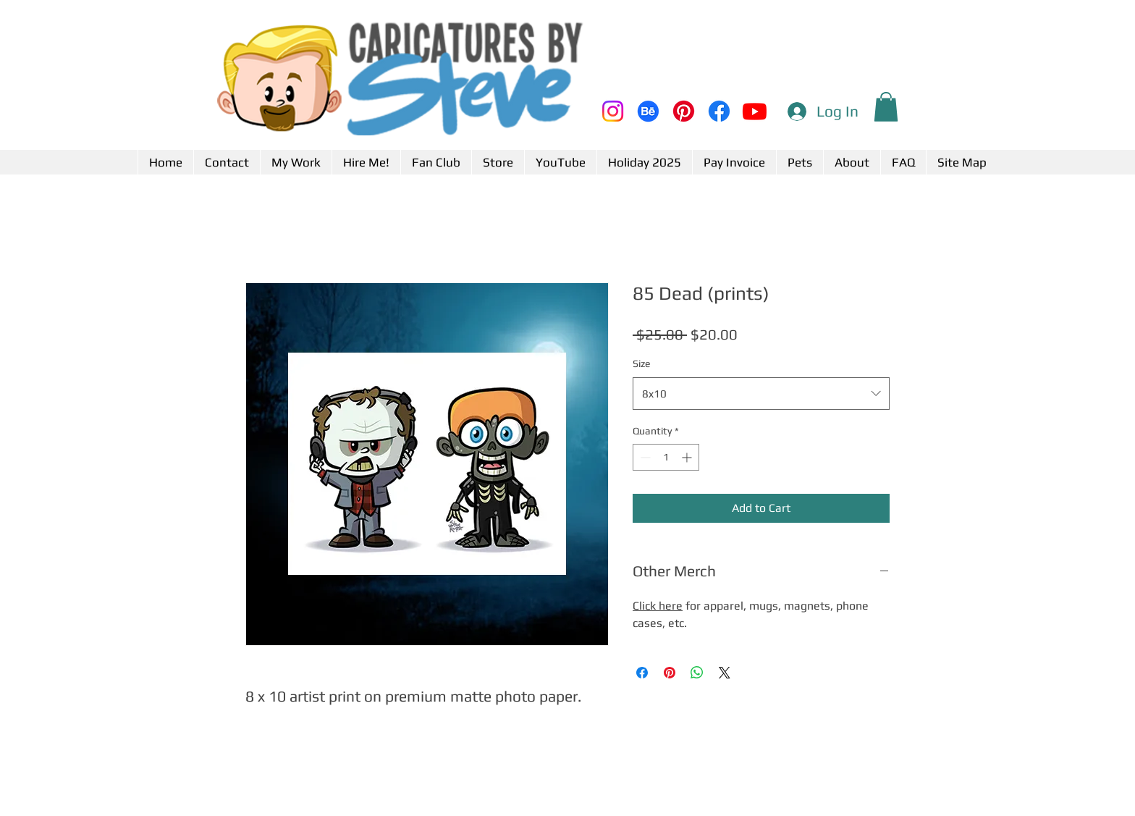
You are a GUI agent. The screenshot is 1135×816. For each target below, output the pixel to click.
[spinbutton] (666, 457)
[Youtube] (755, 111)
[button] (886, 107)
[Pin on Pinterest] (669, 672)
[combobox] (761, 393)
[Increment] (688, 457)
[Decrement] (644, 457)
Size (641, 363)
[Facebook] (719, 111)
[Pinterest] (684, 111)
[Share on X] (724, 672)
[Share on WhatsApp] (697, 672)
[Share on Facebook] (642, 672)
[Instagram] (613, 111)
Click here (658, 606)
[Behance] (648, 111)
